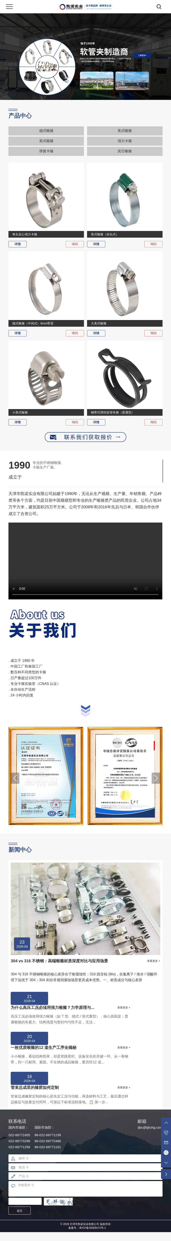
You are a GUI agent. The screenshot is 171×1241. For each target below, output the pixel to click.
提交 (19, 1210)
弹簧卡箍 (46, 151)
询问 (75, 244)
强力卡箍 (125, 141)
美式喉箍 (125, 131)
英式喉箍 (46, 141)
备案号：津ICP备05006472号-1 (87, 1227)
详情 (17, 244)
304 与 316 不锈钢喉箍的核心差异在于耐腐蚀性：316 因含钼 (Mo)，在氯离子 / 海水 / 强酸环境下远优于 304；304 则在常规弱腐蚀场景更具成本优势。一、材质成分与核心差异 (84, 977)
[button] (15, 778)
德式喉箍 (46, 131)
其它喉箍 (125, 151)
